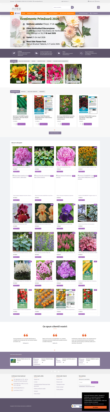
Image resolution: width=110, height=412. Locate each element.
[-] (16, 124)
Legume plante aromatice (60, 61)
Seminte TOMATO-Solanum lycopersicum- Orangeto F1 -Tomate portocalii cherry (44, 309)
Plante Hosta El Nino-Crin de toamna (86, 224)
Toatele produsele (54, 132)
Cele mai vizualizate (16, 354)
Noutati (23, 91)
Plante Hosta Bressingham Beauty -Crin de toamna (22, 252)
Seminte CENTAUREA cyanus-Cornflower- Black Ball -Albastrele (87, 117)
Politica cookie (87, 403)
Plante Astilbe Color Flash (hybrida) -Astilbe (87, 252)
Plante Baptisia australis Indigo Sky (42, 252)
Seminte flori (41, 61)
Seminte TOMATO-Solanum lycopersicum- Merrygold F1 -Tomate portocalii (66, 309)
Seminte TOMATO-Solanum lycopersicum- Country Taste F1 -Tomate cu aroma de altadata (47, 359)
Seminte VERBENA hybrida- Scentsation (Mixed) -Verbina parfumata (92, 359)
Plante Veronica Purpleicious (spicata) (65, 195)
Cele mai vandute (32, 91)
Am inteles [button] (95, 407)
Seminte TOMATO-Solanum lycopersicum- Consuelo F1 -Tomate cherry (87, 309)
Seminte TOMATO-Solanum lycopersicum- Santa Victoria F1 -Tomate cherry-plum (22, 309)
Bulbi (18, 81)
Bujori (33, 61)
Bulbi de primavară (24, 61)
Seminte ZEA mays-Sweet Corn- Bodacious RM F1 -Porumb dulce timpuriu (87, 281)
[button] (21, 124)
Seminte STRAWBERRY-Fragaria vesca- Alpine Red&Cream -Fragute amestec (87, 195)
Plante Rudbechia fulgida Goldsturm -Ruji (87, 167)
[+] (16, 123)
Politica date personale (98, 403)
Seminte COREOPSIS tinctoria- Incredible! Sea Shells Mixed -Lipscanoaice (66, 117)
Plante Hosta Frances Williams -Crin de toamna (44, 167)
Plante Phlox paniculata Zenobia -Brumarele (44, 281)
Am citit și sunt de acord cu (87, 386)
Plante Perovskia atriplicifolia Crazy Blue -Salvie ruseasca (44, 195)
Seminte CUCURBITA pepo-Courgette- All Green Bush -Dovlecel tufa (21, 117)
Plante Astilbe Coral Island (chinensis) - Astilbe (66, 252)
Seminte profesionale (73, 81)
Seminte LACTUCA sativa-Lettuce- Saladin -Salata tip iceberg (69, 359)
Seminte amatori (36, 81)
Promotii (41, 91)
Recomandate (15, 91)
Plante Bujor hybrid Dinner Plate (63, 167)
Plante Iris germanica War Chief (20, 224)
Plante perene (55, 81)
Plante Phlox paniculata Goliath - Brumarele (66, 281)
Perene (49, 61)
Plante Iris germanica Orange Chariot (43, 224)
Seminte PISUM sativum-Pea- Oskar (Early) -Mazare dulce (24, 359)
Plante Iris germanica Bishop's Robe (64, 224)
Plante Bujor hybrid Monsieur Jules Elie (21, 167)
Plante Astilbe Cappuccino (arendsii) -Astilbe (22, 281)
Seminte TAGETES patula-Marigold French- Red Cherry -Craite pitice (43, 117)
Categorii (13, 61)
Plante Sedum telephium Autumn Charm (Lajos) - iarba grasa (22, 195)
